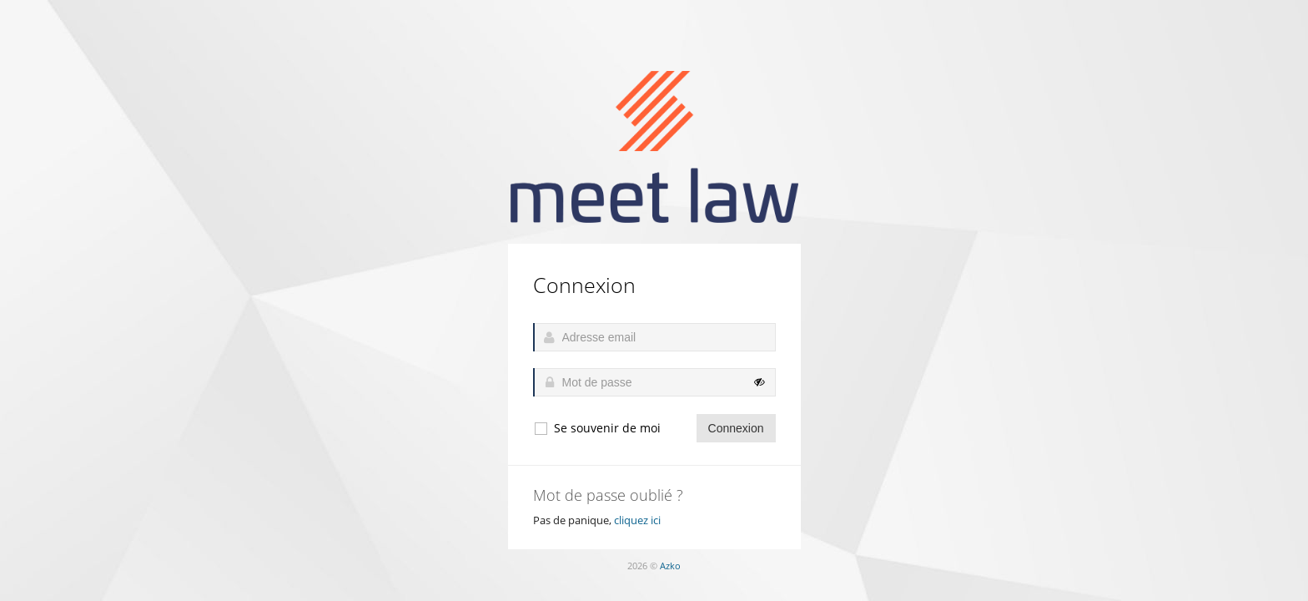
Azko (670, 565)
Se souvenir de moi (597, 428)
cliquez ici (637, 520)
